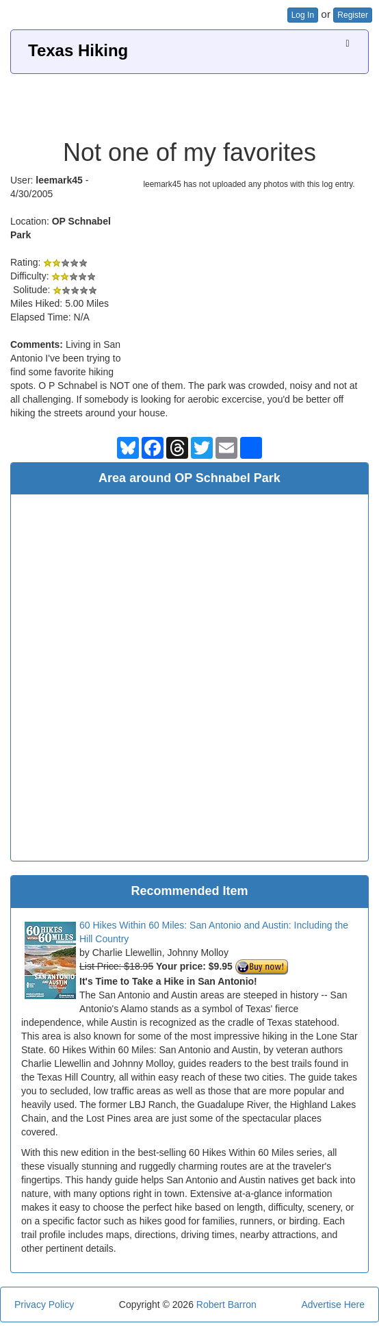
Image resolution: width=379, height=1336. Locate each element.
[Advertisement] (189, 101)
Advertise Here (333, 1304)
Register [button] (352, 15)
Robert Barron (226, 1304)
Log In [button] (302, 15)
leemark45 (59, 180)
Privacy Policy (44, 1304)
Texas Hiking (78, 50)
